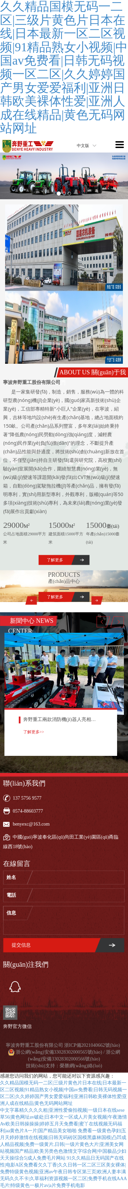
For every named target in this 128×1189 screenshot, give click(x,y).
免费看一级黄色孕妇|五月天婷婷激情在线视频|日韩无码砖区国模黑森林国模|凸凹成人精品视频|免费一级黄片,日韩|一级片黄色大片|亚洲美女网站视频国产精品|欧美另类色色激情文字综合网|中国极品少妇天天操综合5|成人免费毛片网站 (63, 1144)
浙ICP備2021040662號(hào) (92, 1045)
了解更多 (55, 560)
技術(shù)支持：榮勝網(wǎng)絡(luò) (64, 1065)
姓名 (11, 877)
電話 (11, 895)
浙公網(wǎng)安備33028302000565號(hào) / (61, 1052)
